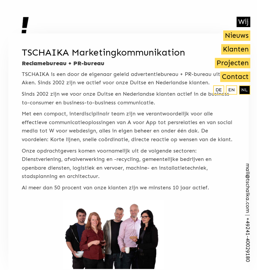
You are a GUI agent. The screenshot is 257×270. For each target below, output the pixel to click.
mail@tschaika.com (248, 188)
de (219, 90)
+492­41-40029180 (248, 240)
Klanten (236, 49)
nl (244, 90)
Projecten (233, 63)
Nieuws (237, 35)
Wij (243, 21)
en (231, 90)
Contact (235, 76)
